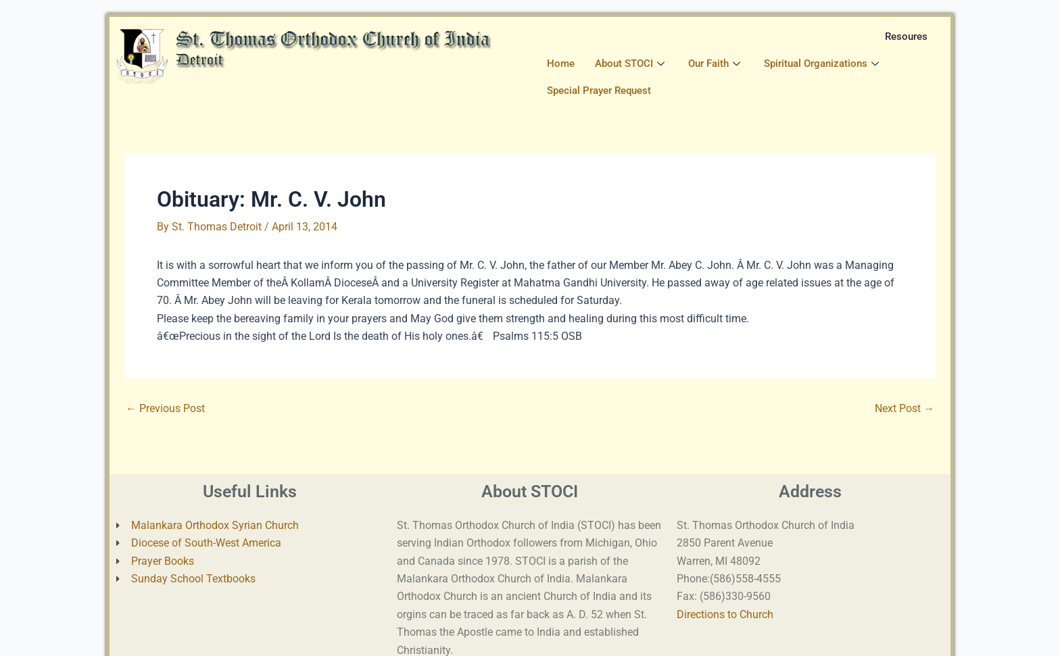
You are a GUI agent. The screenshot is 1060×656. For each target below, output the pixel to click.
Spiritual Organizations (823, 63)
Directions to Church (725, 614)
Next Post (904, 408)
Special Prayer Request (599, 90)
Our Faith (716, 63)
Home (561, 63)
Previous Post (165, 408)
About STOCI (631, 63)
